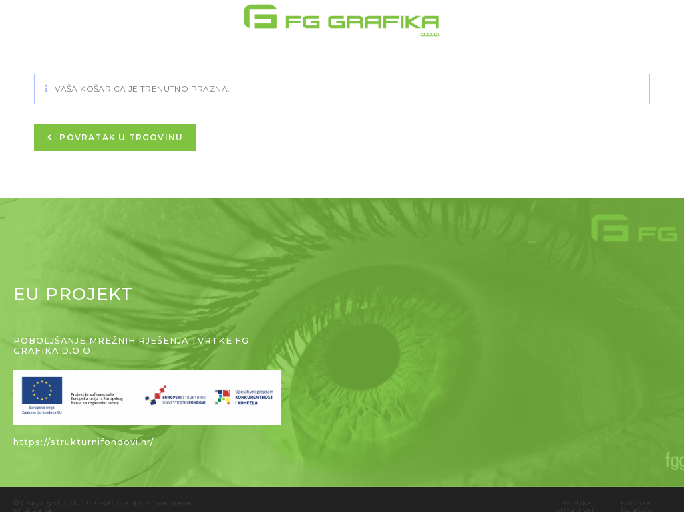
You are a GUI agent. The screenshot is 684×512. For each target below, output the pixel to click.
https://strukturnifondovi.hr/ (83, 442)
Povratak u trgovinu (120, 137)
